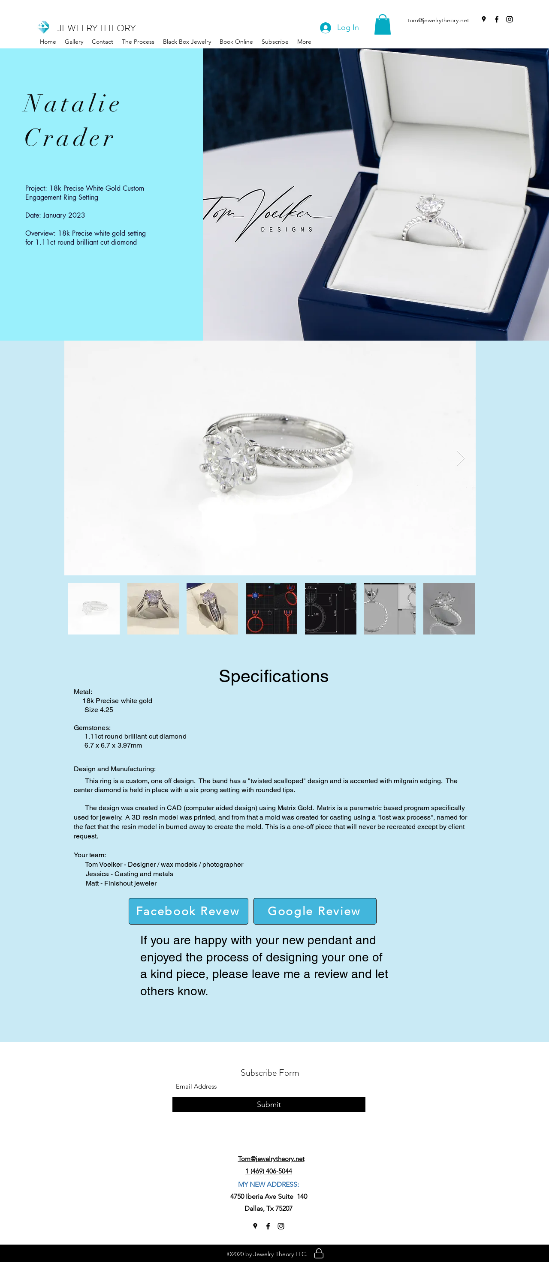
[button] (187, 42)
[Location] (319, 1253)
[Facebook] (496, 19)
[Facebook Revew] (188, 911)
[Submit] (268, 1104)
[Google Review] (315, 911)
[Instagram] (509, 19)
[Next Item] (461, 458)
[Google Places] (484, 19)
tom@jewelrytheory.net (438, 20)
